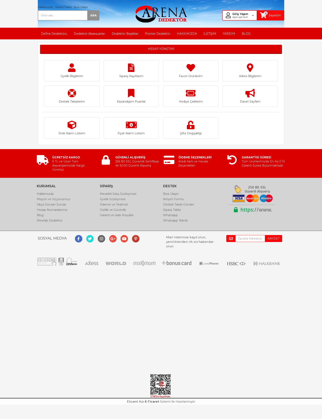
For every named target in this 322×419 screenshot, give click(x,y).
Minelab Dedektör (50, 220)
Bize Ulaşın (81, 7)
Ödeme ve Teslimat (114, 204)
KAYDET (273, 238)
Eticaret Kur (135, 401)
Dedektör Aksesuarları (89, 33)
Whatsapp (170, 215)
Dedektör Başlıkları (125, 33)
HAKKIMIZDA (187, 33)
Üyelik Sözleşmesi (112, 199)
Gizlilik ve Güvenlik (113, 210)
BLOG (246, 33)
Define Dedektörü (54, 33)
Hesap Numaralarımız (52, 210)
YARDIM (229, 33)
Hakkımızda (45, 7)
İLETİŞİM (210, 33)
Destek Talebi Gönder (178, 204)
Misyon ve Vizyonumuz (53, 199)
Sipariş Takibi (63, 7)
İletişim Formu (173, 199)
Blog (40, 215)
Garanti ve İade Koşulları (117, 215)
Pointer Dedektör (157, 33)
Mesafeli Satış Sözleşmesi (118, 194)
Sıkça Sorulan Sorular (51, 204)
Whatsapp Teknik (175, 220)
